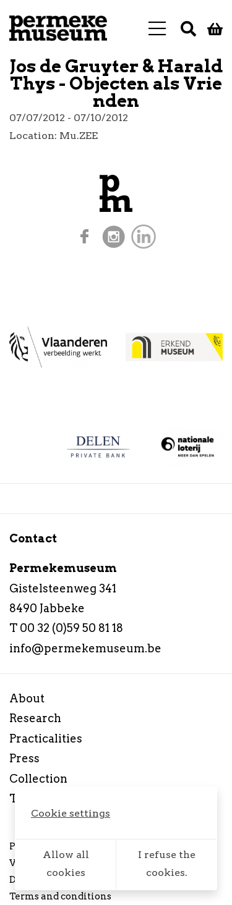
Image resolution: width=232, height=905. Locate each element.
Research (35, 718)
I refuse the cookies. (166, 863)
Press (24, 758)
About (27, 698)
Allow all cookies (66, 863)
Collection (38, 778)
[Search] (188, 29)
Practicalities (45, 738)
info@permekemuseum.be (85, 648)
